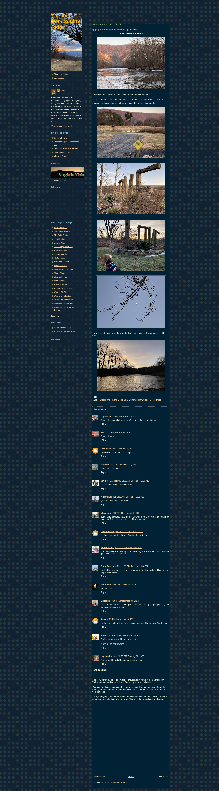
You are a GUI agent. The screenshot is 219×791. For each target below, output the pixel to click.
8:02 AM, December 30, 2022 (129, 531)
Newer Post (98, 776)
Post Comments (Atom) (116, 783)
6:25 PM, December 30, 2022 (121, 619)
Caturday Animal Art (62, 231)
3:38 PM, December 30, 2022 (125, 601)
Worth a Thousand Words (112, 644)
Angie (103, 619)
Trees (158, 400)
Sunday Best (59, 281)
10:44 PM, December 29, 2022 (123, 416)
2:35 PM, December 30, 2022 (125, 585)
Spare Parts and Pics (111, 566)
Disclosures (59, 78)
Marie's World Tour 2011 (64, 332)
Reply (103, 424)
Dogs (120, 400)
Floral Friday (59, 239)
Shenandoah (136, 400)
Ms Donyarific (107, 547)
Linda (63, 91)
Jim (102, 432)
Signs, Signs (59, 273)
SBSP (126, 400)
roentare (105, 465)
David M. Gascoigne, (111, 481)
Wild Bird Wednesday (63, 300)
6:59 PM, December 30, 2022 (127, 635)
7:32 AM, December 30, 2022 (130, 497)
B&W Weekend (60, 228)
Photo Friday (59, 258)
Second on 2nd (60, 266)
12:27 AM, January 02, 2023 (131, 656)
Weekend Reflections (63, 296)
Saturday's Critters (62, 262)
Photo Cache (107, 635)
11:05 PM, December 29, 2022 (119, 432)
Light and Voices (109, 656)
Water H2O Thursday (63, 292)
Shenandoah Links (62, 152)
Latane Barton (108, 531)
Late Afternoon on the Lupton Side (119, 29)
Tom (103, 449)
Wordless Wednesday (63, 303)
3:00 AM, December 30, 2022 (123, 465)
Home (131, 776)
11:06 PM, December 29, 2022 (120, 449)
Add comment (100, 670)
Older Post (163, 776)
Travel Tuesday (60, 284)
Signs (145, 400)
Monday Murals (60, 250)
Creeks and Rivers (108, 400)
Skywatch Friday (61, 277)
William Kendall (108, 497)
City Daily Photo (61, 235)
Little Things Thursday (63, 247)
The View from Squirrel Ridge (66, 21)
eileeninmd (106, 513)
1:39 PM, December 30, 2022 (136, 566)
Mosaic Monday (61, 254)
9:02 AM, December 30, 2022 (128, 547)
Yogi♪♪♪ (104, 416)
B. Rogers (105, 601)
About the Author (61, 74)
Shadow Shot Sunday (63, 269)
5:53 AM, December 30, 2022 (135, 481)
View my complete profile (62, 126)
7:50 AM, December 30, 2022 (125, 513)
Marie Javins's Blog (62, 328)
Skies (152, 400)
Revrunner (106, 585)
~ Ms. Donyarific (118, 554)
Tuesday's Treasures (63, 288)
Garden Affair (59, 243)
